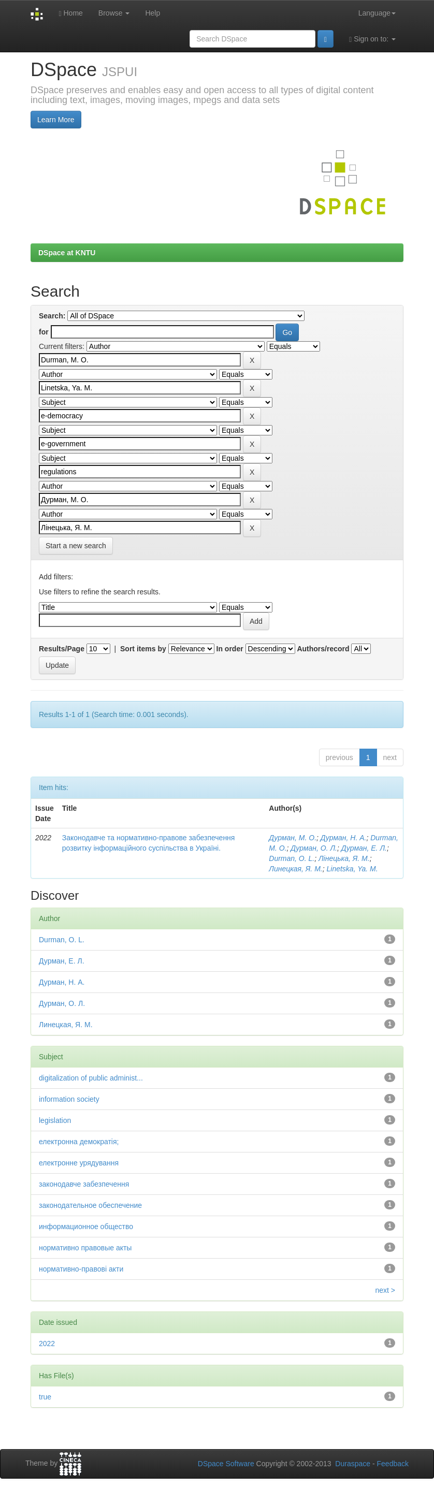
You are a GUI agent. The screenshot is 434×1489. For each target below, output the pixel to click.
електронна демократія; (79, 1141)
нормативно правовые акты (85, 1248)
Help (152, 13)
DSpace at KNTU (66, 253)
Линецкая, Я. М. (295, 869)
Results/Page (61, 649)
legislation (55, 1120)
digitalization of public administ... (91, 1078)
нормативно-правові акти (81, 1269)
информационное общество (86, 1226)
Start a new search (76, 546)
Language (377, 13)
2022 (47, 1343)
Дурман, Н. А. (344, 838)
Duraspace (352, 1463)
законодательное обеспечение (90, 1205)
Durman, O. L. (291, 858)
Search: (52, 316)
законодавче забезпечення (84, 1184)
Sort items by (143, 649)
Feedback (393, 1463)
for (44, 332)
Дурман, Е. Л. (364, 848)
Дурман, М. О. (292, 838)
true (45, 1397)
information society (69, 1099)
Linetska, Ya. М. (352, 869)
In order (229, 649)
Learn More (56, 119)
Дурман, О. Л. (314, 848)
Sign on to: (372, 39)
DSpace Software (226, 1463)
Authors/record (323, 649)
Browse (114, 13)
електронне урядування (79, 1163)
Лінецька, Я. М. (344, 858)
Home (70, 13)
